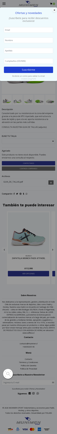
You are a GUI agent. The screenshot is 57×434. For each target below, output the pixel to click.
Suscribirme (28, 69)
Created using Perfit (28, 79)
